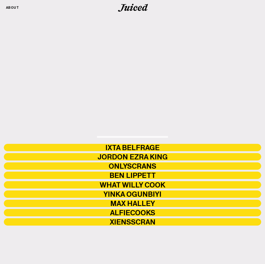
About (12, 7)
